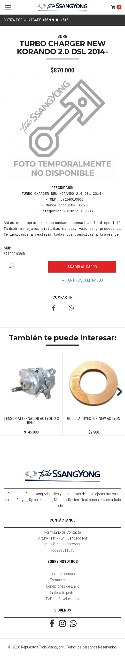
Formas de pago (62, 580)
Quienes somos (62, 573)
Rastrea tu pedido (63, 592)
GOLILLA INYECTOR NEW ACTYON (93, 418)
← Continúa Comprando (82, 280)
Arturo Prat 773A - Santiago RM (62, 538)
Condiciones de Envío (62, 586)
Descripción (62, 188)
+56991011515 (62, 550)
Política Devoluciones (62, 599)
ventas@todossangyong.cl (62, 544)
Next (118, 392)
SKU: (7, 248)
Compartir (62, 297)
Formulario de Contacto (62, 532)
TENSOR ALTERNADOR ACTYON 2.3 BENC (31, 420)
